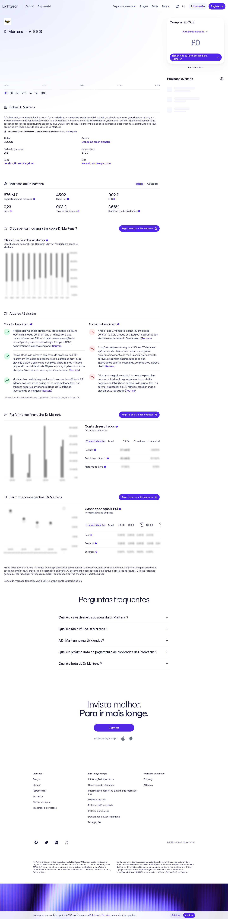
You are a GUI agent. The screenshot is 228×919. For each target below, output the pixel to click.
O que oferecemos (124, 6)
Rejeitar (175, 915)
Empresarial (44, 6)
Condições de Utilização (101, 785)
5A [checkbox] (36, 93)
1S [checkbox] (12, 93)
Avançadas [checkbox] (152, 183)
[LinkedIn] (56, 842)
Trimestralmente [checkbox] (95, 441)
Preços (144, 6)
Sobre (155, 6)
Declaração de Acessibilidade (104, 816)
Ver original (71, 131)
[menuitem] (114, 617)
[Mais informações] (221, 78)
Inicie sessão (198, 6)
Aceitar (189, 915)
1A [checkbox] (31, 93)
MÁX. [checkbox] (43, 93)
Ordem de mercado (195, 31)
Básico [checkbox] (140, 183)
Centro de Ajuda (42, 802)
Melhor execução (97, 799)
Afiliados (148, 785)
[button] (43, 138)
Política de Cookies (98, 811)
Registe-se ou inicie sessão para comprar (195, 57)
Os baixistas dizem (104, 324)
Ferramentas (40, 790)
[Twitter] (46, 842)
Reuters (56, 346)
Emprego (149, 779)
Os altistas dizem (18, 324)
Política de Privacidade (100, 805)
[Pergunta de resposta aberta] (166, 617)
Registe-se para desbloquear (139, 228)
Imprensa (38, 796)
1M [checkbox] (17, 93)
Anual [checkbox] (111, 441)
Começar (114, 727)
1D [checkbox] (6, 93)
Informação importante (101, 779)
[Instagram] (66, 842)
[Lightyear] (10, 6)
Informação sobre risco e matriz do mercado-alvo (113, 792)
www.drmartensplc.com (96, 163)
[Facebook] (36, 842)
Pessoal (29, 6)
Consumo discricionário (96, 141)
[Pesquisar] (183, 6)
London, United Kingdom (19, 163)
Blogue (37, 785)
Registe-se (217, 6)
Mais (166, 6)
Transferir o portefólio (45, 807)
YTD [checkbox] (24, 93)
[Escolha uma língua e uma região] (177, 6)
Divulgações (94, 822)
